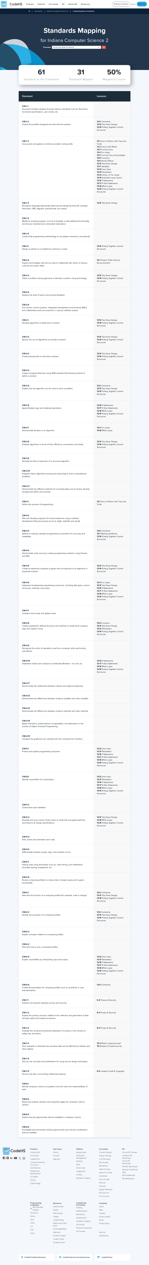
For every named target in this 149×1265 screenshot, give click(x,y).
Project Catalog (105, 1156)
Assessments (81, 1218)
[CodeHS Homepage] (12, 4)
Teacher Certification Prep (130, 1171)
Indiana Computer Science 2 (57, 11)
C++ (31, 1226)
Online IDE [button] (73, 4)
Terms (101, 1220)
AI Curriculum (104, 1196)
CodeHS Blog (58, 1220)
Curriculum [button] (54, 4)
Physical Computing (84, 1228)
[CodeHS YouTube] (15, 1158)
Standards (38, 11)
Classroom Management (81, 1156)
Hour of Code (104, 1179)
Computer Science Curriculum (37, 1163)
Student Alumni (59, 1242)
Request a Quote (121, 4)
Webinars (56, 1232)
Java (32, 1220)
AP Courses (103, 1162)
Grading (79, 1161)
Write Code (80, 1168)
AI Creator (34, 1177)
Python (33, 1216)
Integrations (80, 1171)
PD (123, 1149)
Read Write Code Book (59, 1224)
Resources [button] (86, 4)
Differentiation (81, 1211)
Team (101, 1210)
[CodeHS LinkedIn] (11, 1158)
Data (78, 1164)
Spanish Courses (105, 1173)
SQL (32, 1230)
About (101, 1206)
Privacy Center (104, 1217)
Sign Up (142, 4)
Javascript (34, 1213)
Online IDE (34, 1156)
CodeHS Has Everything (81, 1204)
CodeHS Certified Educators (33, 1257)
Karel (32, 1233)
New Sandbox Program (36, 1208)
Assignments (81, 1152)
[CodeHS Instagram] (7, 1158)
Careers (102, 1213)
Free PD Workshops (129, 1166)
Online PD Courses (129, 1152)
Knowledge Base (59, 1229)
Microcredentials (128, 1175)
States (55, 1210)
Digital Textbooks (105, 1189)
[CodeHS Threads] (23, 1158)
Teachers (56, 1159)
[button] (31, 4)
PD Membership (128, 1179)
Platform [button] (42, 4)
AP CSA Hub (104, 1193)
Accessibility (104, 1236)
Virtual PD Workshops (126, 1162)
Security (102, 1232)
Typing (32, 1180)
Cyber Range (35, 1183)
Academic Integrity (83, 1178)
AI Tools (79, 1175)
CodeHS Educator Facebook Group (74, 1257)
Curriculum (103, 1149)
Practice (102, 1183)
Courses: (47, 47)
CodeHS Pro (35, 1159)
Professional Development (35, 1172)
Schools (56, 1156)
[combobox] (76, 47)
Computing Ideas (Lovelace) (83, 11)
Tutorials (102, 1186)
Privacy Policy (104, 1223)
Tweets (56, 1217)
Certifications (35, 1168)
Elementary (103, 1166)
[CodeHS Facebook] (4, 1158)
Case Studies (58, 1206)
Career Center (58, 1239)
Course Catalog (105, 1152)
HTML (32, 1223)
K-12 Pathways (104, 1159)
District (56, 1152)
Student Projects (59, 1236)
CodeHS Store (104, 1257)
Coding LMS (35, 1152)
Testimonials (58, 1213)
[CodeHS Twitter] (19, 1158)
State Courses (104, 1169)
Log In (133, 4)
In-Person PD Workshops (127, 1156)
